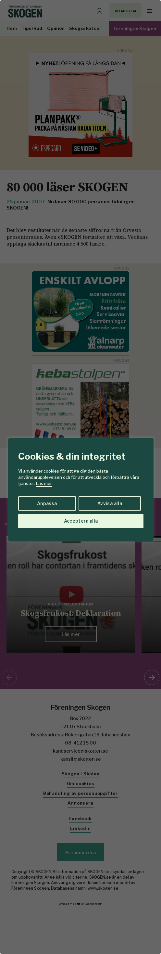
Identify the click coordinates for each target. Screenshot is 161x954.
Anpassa (47, 503)
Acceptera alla (81, 521)
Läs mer (44, 483)
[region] (80, 477)
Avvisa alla (109, 503)
